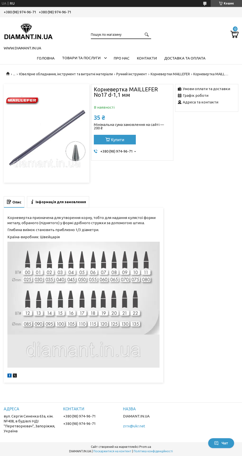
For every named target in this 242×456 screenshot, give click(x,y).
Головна (46, 58)
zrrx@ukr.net (134, 426)
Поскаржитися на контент (112, 451)
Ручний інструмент (131, 74)
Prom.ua (145, 446)
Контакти (147, 58)
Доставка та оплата (184, 58)
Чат (221, 443)
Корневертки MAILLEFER (170, 74)
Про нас (121, 58)
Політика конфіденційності (153, 451)
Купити (117, 140)
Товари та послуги (81, 58)
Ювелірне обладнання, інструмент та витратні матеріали (66, 74)
